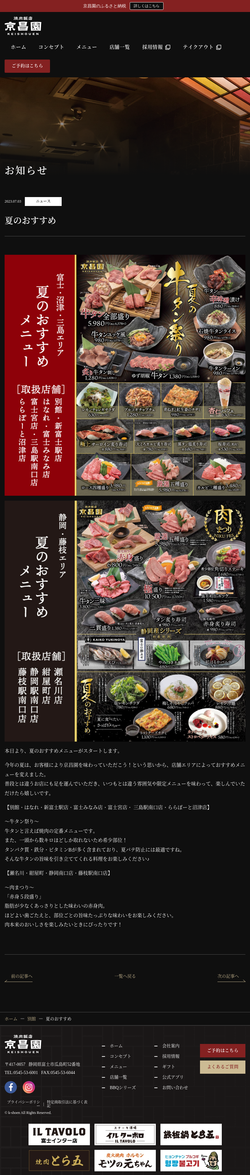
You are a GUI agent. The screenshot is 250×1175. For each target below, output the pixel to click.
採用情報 (156, 47)
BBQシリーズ (123, 1087)
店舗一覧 (120, 47)
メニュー (86, 47)
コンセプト (51, 47)
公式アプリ (173, 1077)
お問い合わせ (175, 1087)
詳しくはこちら (147, 6)
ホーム (18, 47)
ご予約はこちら (27, 66)
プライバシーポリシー (23, 1104)
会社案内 (170, 1046)
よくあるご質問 (223, 1066)
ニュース (43, 201)
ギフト (168, 1066)
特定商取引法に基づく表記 (67, 1104)
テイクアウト (202, 47)
